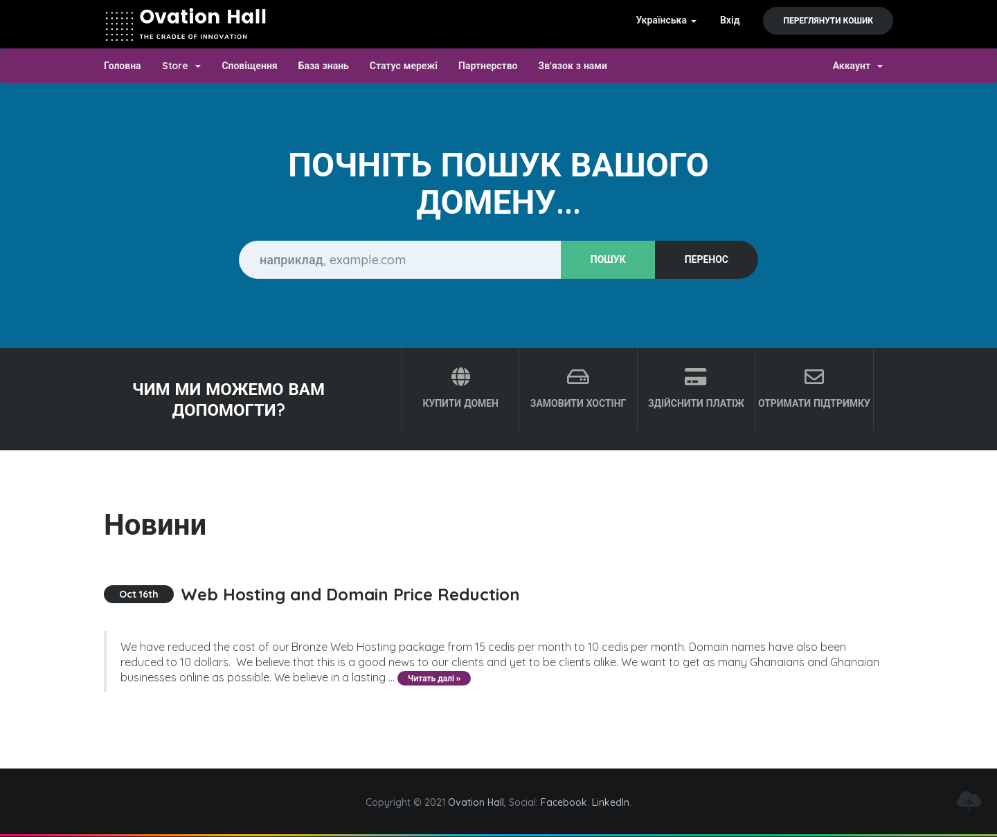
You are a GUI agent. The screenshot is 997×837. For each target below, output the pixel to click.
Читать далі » (434, 678)
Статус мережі (404, 65)
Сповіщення (249, 65)
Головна (122, 65)
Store (181, 65)
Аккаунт (858, 65)
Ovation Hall (476, 802)
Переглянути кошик (828, 20)
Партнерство (487, 65)
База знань (323, 65)
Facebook (564, 802)
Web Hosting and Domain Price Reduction (350, 594)
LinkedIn (610, 802)
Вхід (730, 20)
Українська (666, 20)
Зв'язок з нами (573, 65)
